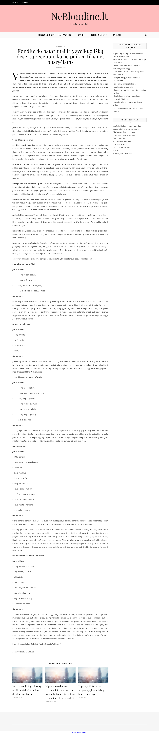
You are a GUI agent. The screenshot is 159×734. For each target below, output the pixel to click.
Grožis (81, 35)
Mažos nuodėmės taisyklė (124, 132)
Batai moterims (119, 138)
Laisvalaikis (65, 35)
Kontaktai (16, 2)
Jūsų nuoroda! (122, 153)
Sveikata (60, 46)
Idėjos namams (99, 35)
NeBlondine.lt (79, 16)
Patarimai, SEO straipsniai (124, 135)
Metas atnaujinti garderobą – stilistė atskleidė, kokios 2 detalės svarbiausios (26, 690)
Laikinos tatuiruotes (121, 147)
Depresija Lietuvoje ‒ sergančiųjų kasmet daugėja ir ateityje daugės (93, 690)
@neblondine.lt (46, 35)
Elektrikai (117, 150)
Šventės (117, 35)
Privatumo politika (79, 732)
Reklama (26, 2)
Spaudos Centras (27, 652)
